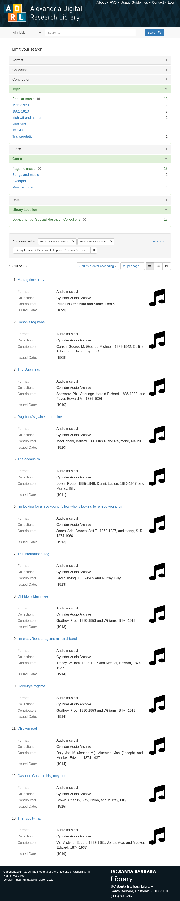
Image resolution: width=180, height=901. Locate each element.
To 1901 (18, 130)
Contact (158, 2)
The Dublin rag (29, 369)
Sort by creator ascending (97, 266)
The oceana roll (29, 459)
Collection (19, 70)
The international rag (33, 554)
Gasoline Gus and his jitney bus (42, 776)
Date (16, 200)
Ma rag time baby (31, 280)
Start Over (158, 241)
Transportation (23, 136)
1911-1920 (20, 105)
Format (17, 60)
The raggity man (30, 818)
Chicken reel (27, 728)
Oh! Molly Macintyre (33, 596)
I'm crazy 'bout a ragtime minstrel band (47, 639)
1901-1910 (20, 111)
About (101, 2)
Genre (17, 159)
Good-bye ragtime (31, 686)
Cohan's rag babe (31, 322)
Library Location (24, 210)
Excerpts (19, 181)
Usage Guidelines (134, 2)
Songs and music (25, 175)
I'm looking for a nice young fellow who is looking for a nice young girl (70, 506)
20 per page (132, 266)
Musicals (19, 124)
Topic (16, 89)
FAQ (113, 2)
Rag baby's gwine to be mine (40, 417)
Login (172, 2)
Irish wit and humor (27, 118)
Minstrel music (23, 187)
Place (16, 149)
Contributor (20, 79)
